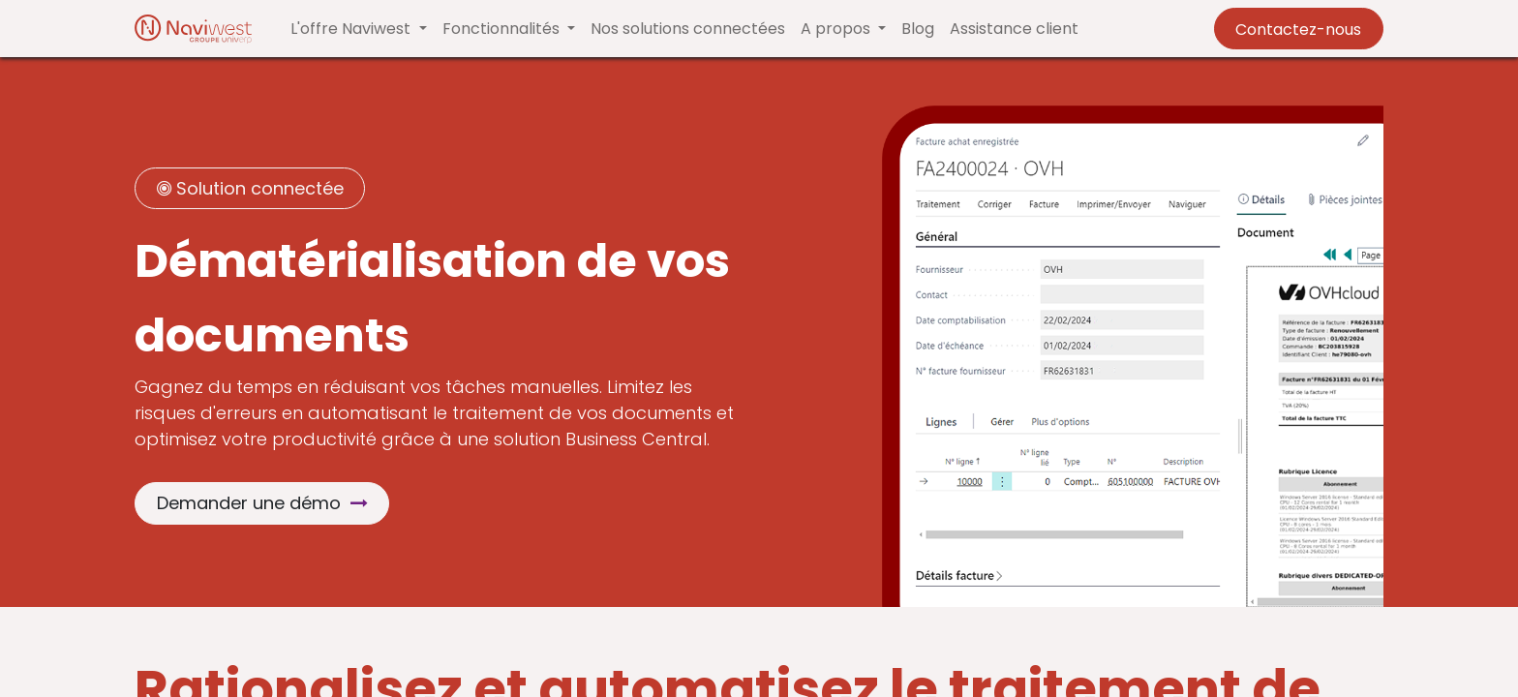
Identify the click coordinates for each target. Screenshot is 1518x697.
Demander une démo (262, 503)
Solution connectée (250, 188)
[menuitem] (688, 29)
